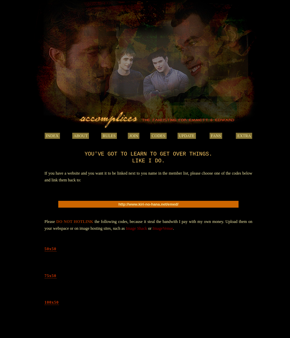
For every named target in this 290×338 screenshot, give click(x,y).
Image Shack (136, 228)
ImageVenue (163, 228)
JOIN (133, 135)
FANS (216, 135)
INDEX (52, 135)
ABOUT (81, 135)
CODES (158, 135)
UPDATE (187, 135)
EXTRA (244, 135)
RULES (109, 135)
